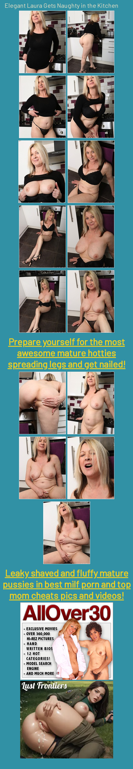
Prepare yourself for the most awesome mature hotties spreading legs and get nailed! (67, 352)
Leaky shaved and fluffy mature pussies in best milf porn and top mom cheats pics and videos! (66, 584)
